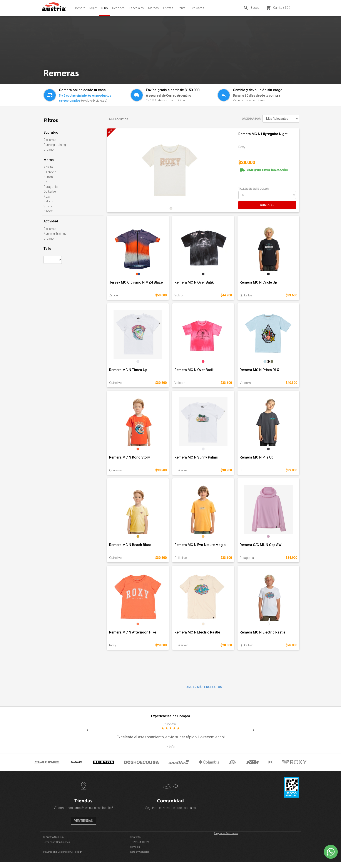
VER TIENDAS (83, 820)
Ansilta (48, 167)
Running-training (54, 144)
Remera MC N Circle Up (258, 282)
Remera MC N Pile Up (257, 457)
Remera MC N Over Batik (194, 282)
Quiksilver (50, 191)
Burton (48, 177)
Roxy (46, 196)
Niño (104, 8)
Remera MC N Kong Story (129, 457)
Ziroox (48, 211)
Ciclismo (49, 139)
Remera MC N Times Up (128, 370)
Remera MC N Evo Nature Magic (200, 545)
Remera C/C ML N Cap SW (260, 545)
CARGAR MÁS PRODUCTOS (203, 687)
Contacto (135, 837)
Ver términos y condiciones (249, 100)
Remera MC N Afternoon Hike (132, 632)
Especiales (136, 8)
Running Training (55, 233)
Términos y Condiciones (56, 842)
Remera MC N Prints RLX (259, 370)
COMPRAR (267, 205)
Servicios (135, 846)
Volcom (49, 206)
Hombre (79, 8)
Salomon (49, 201)
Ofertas (168, 8)
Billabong (49, 172)
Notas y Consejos (139, 851)
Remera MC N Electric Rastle (197, 632)
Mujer (93, 8)
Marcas (153, 8)
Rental (182, 8)
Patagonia (50, 186)
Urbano (48, 149)
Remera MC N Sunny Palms (196, 457)
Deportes (118, 8)
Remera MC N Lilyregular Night (263, 134)
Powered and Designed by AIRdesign (62, 851)
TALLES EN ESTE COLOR (253, 188)
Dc (45, 182)
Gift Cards (197, 8)
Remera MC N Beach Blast (130, 545)
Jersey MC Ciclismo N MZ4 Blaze (136, 282)
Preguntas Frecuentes (226, 833)
